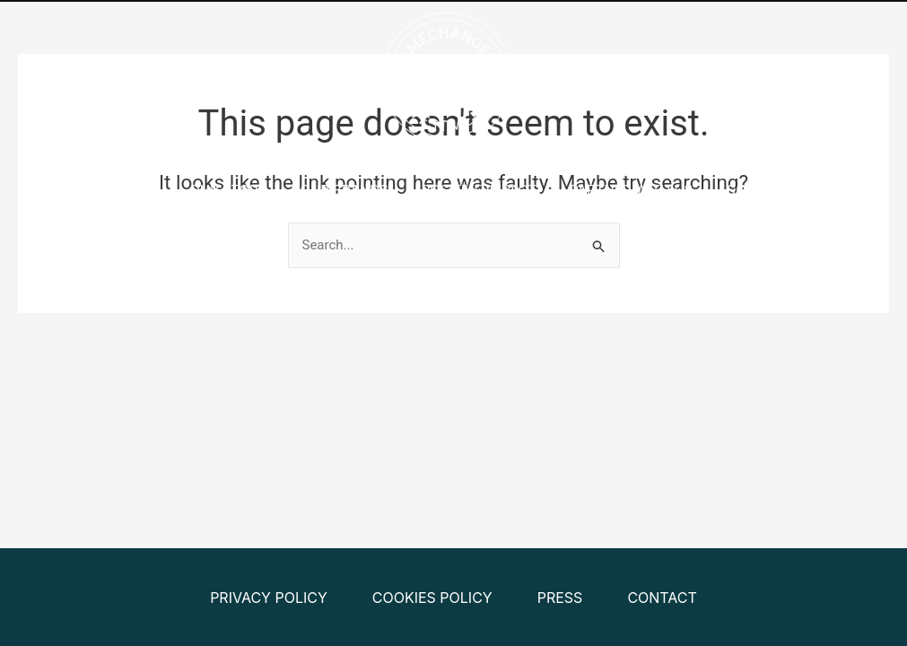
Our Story (227, 189)
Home (136, 189)
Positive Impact (479, 189)
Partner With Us (631, 189)
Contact (758, 189)
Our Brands (344, 189)
